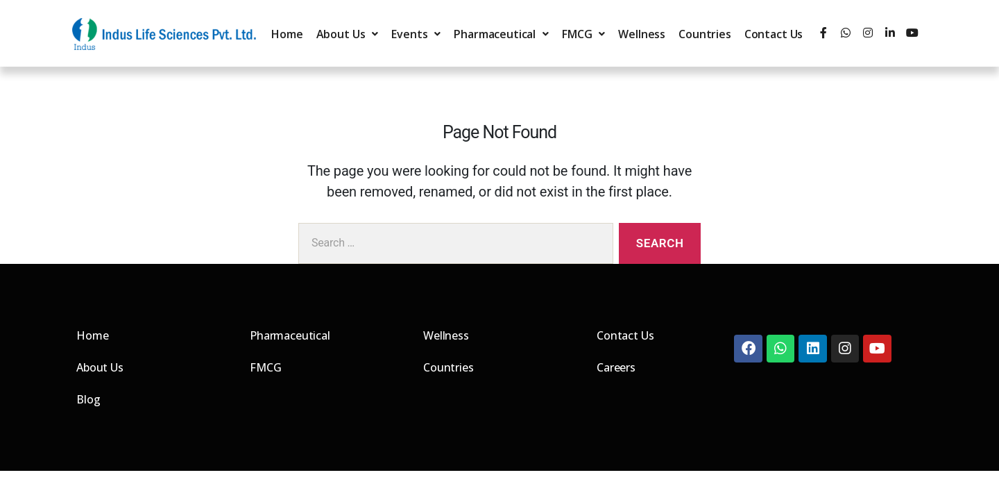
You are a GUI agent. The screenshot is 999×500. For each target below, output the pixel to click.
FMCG (583, 34)
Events (416, 34)
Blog (88, 399)
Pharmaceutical (501, 34)
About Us (347, 34)
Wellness (641, 34)
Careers (616, 367)
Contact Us (773, 34)
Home (286, 34)
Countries (704, 34)
